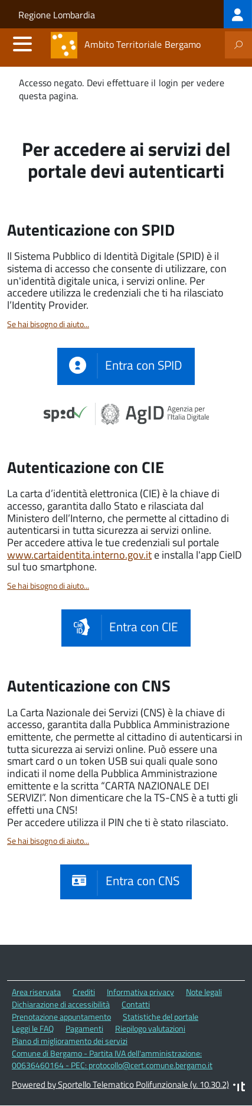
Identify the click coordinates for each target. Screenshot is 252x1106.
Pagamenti (84, 1028)
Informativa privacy (140, 992)
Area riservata (36, 992)
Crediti (84, 992)
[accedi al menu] (22, 43)
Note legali (204, 992)
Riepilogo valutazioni (150, 1028)
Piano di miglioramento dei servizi (69, 1041)
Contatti (136, 1004)
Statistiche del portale (160, 1016)
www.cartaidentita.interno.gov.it (79, 555)
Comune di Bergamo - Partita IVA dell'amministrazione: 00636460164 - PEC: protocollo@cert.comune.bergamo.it (112, 1059)
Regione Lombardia (56, 15)
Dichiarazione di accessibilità (61, 1004)
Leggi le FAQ (33, 1028)
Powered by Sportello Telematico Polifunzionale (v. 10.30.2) (120, 1084)
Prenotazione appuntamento (61, 1016)
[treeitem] (238, 14)
